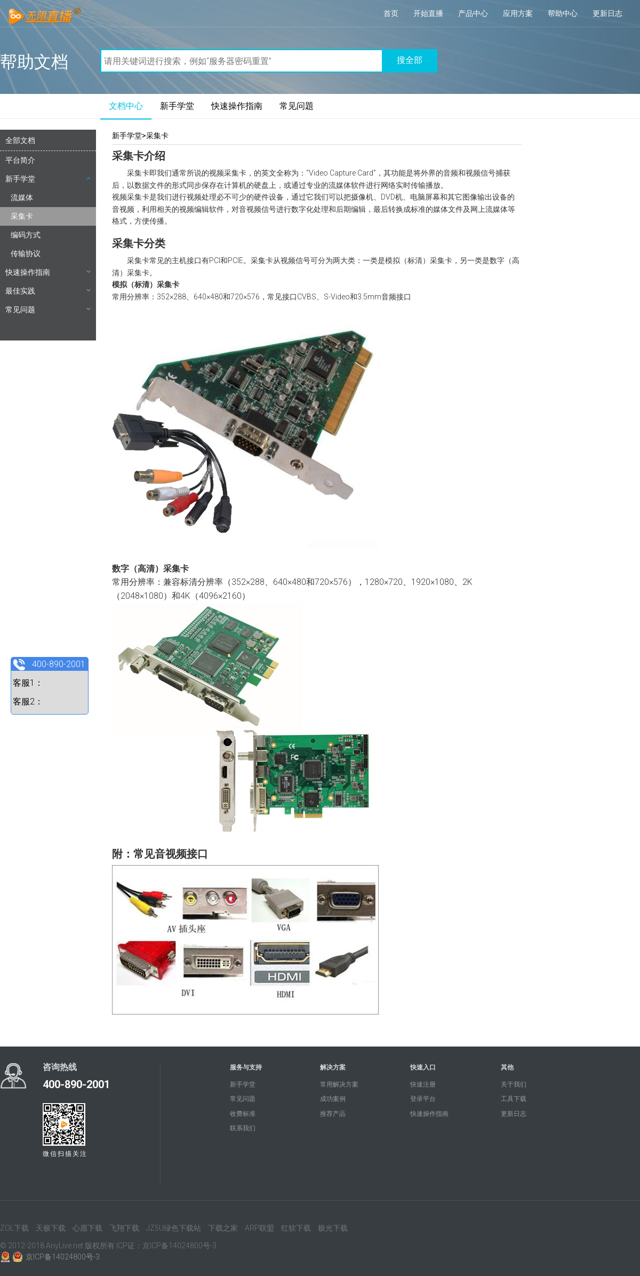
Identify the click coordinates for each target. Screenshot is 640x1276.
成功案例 (333, 1099)
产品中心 (473, 13)
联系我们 (242, 1128)
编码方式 (26, 235)
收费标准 (242, 1114)
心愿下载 (87, 1228)
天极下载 (51, 1228)
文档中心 (126, 106)
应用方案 (518, 13)
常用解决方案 (339, 1084)
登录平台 (423, 1099)
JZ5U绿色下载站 (173, 1228)
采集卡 (22, 216)
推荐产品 (333, 1114)
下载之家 (223, 1228)
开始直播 (428, 13)
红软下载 (296, 1228)
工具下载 (513, 1099)
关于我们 (513, 1084)
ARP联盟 (259, 1228)
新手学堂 (177, 106)
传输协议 (26, 253)
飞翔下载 (124, 1228)
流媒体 (22, 197)
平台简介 (20, 160)
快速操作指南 (236, 106)
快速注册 (423, 1084)
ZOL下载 (14, 1228)
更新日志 (607, 13)
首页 (390, 13)
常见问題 (296, 106)
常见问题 (48, 309)
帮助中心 (563, 13)
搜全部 (409, 60)
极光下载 (333, 1228)
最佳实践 (48, 291)
